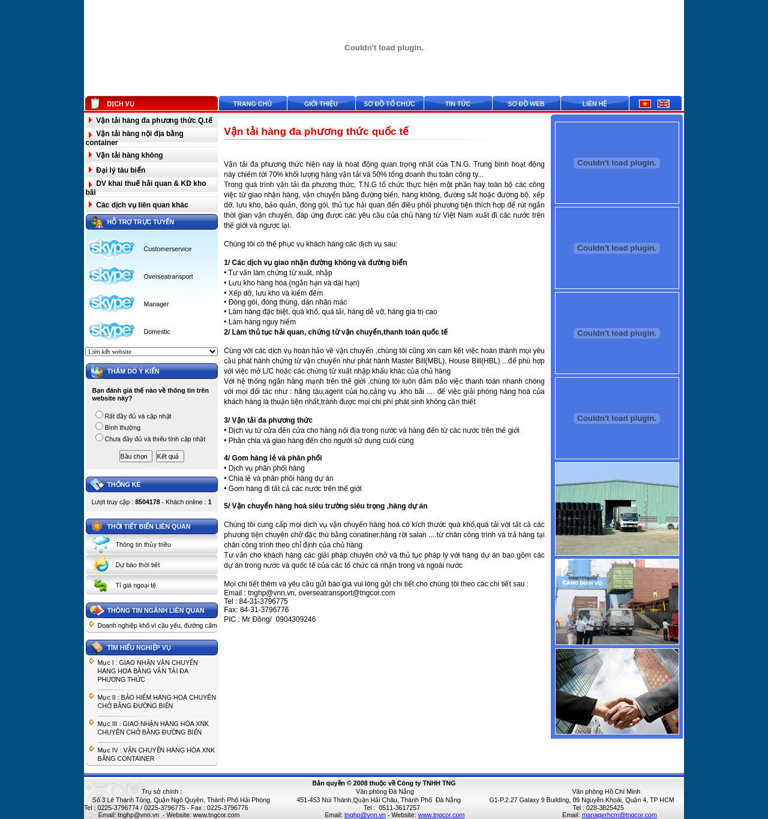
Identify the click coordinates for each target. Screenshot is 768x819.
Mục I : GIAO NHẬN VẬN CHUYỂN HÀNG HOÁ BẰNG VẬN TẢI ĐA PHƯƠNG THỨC (148, 671)
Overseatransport (168, 276)
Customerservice (168, 248)
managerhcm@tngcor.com (619, 814)
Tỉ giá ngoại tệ (136, 585)
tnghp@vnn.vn (138, 814)
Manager (156, 304)
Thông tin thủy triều (143, 544)
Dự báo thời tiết (138, 564)
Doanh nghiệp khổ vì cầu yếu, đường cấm (157, 625)
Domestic (157, 331)
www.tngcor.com (216, 814)
